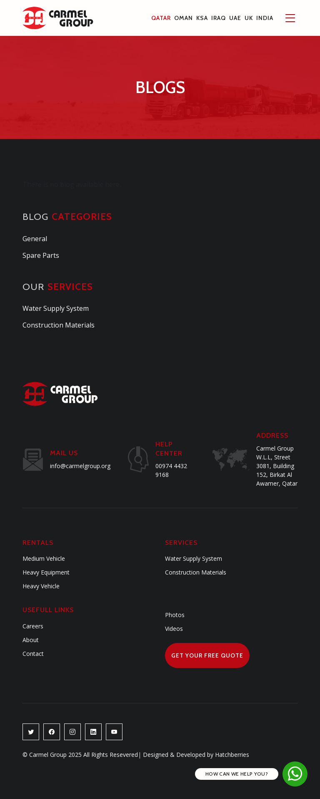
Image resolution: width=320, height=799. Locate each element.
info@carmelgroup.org (80, 466)
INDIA (264, 18)
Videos (174, 629)
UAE (235, 18)
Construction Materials (58, 325)
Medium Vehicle (43, 558)
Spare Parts (40, 255)
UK (249, 18)
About (30, 640)
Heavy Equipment (46, 572)
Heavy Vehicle (41, 586)
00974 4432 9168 (171, 470)
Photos (175, 615)
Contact (33, 654)
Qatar (161, 18)
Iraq (218, 18)
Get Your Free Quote (207, 655)
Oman (183, 18)
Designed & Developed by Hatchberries (193, 755)
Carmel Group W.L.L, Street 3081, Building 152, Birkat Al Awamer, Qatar (277, 465)
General (34, 238)
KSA (202, 18)
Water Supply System (55, 308)
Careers (32, 626)
